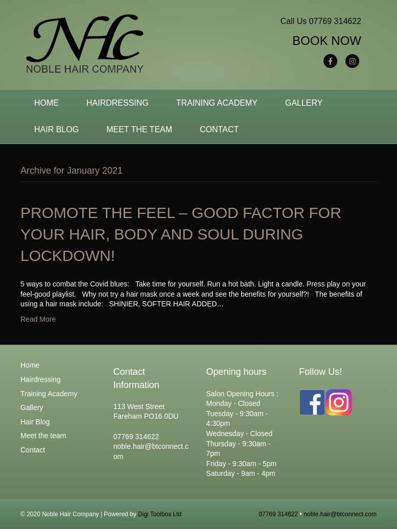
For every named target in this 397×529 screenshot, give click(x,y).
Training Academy (217, 103)
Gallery (304, 103)
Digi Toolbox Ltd (159, 514)
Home (46, 103)
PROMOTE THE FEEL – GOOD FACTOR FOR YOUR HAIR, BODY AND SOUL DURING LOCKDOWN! (180, 234)
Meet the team (139, 129)
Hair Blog (56, 129)
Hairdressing (117, 103)
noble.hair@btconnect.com (340, 514)
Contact (219, 129)
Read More (38, 319)
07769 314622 (335, 21)
